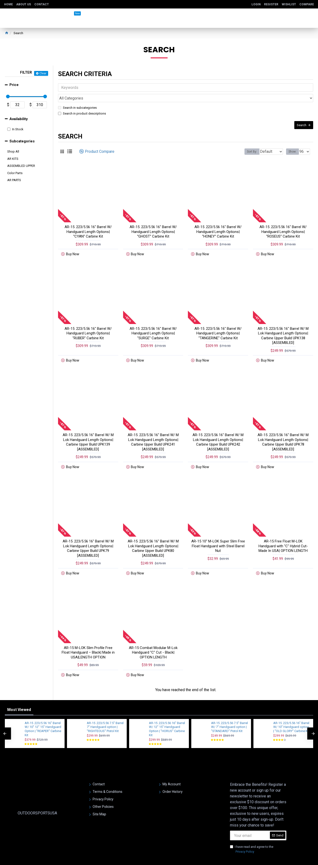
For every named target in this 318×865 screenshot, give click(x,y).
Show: (294, 145)
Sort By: (248, 145)
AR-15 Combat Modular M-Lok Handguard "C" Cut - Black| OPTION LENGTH (153, 639)
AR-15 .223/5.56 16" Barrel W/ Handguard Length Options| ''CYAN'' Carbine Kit (88, 226)
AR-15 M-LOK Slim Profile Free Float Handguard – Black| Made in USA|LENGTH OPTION (88, 639)
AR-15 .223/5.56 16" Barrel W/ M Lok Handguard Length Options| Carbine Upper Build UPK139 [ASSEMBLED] (88, 432)
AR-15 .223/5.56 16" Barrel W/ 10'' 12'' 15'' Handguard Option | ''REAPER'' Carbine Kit (43, 716)
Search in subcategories (77, 97)
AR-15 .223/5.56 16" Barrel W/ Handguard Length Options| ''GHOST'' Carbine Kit (153, 226)
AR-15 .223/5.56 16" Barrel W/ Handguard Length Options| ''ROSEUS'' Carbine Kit (283, 226)
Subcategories (22, 141)
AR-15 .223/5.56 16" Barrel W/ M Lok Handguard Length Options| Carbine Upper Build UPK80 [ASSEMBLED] (153, 536)
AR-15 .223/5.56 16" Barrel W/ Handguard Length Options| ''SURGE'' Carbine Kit (153, 325)
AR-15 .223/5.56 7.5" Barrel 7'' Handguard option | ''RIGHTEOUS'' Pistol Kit (105, 714)
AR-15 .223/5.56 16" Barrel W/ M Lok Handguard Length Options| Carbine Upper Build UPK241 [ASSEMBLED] (153, 432)
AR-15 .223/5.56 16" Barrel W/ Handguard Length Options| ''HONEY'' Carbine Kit (218, 226)
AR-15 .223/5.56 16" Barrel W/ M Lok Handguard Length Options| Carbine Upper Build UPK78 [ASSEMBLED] (283, 432)
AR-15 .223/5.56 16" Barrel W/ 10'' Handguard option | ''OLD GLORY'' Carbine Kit (291, 714)
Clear (42, 73)
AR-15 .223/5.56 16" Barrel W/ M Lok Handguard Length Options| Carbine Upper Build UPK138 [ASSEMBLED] (283, 328)
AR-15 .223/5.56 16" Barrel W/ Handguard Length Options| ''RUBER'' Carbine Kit (88, 325)
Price (14, 85)
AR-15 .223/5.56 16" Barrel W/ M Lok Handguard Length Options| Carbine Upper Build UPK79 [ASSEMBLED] (88, 536)
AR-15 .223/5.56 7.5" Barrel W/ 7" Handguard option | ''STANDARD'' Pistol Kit (229, 714)
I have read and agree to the (251, 836)
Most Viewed (19, 696)
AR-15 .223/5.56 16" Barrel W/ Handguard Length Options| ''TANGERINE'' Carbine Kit (218, 325)
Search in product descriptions (82, 103)
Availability (18, 119)
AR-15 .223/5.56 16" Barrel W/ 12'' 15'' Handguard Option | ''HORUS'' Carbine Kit (167, 716)
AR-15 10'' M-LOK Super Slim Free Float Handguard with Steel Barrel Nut (218, 534)
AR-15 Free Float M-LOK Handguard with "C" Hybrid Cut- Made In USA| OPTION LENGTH (283, 534)
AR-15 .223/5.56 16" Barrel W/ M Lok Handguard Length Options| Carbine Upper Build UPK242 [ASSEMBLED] (218, 432)
